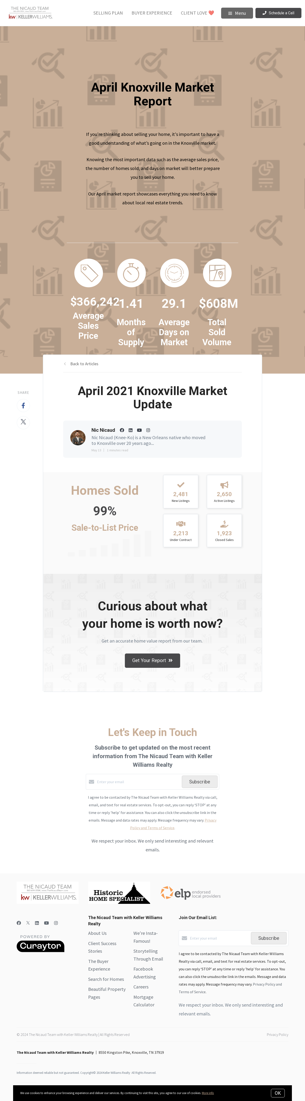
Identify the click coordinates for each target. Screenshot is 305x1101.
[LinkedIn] (37, 923)
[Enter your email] (138, 781)
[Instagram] (56, 923)
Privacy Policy (277, 1034)
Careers (140, 987)
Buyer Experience (152, 13)
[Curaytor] (40, 950)
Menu (237, 13)
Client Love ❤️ (197, 13)
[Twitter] (28, 923)
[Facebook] (19, 923)
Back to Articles (84, 363)
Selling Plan (108, 13)
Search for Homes (106, 979)
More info (208, 1093)
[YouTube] (46, 923)
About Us (97, 933)
